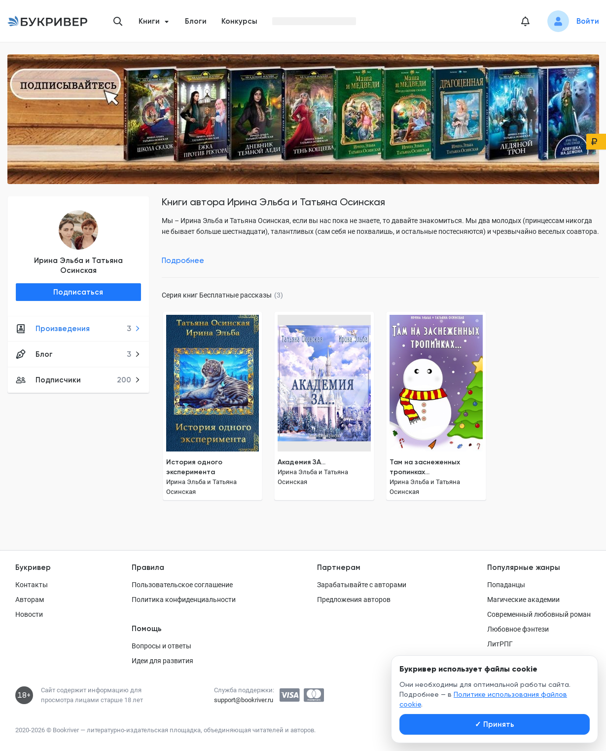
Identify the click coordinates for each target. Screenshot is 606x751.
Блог (78, 354)
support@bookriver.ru (243, 700)
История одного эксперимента (194, 467)
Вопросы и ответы (161, 646)
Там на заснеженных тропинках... (425, 467)
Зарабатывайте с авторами (361, 585)
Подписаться (78, 292)
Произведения (78, 329)
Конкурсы (239, 21)
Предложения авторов (354, 599)
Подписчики (78, 380)
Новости (29, 614)
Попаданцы (506, 585)
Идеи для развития (162, 661)
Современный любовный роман (539, 614)
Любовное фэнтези (518, 629)
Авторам (29, 599)
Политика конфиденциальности (184, 599)
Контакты (31, 585)
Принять (494, 724)
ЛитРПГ (500, 644)
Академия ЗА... (301, 462)
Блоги (196, 21)
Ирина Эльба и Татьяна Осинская (78, 265)
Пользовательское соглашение (182, 585)
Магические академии (523, 599)
